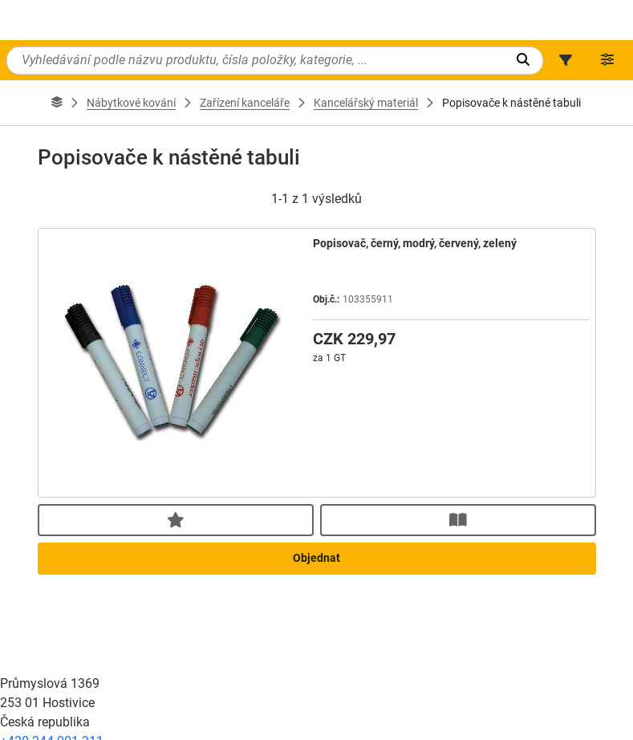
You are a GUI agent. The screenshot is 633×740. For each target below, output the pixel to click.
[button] (565, 60)
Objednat (316, 703)
